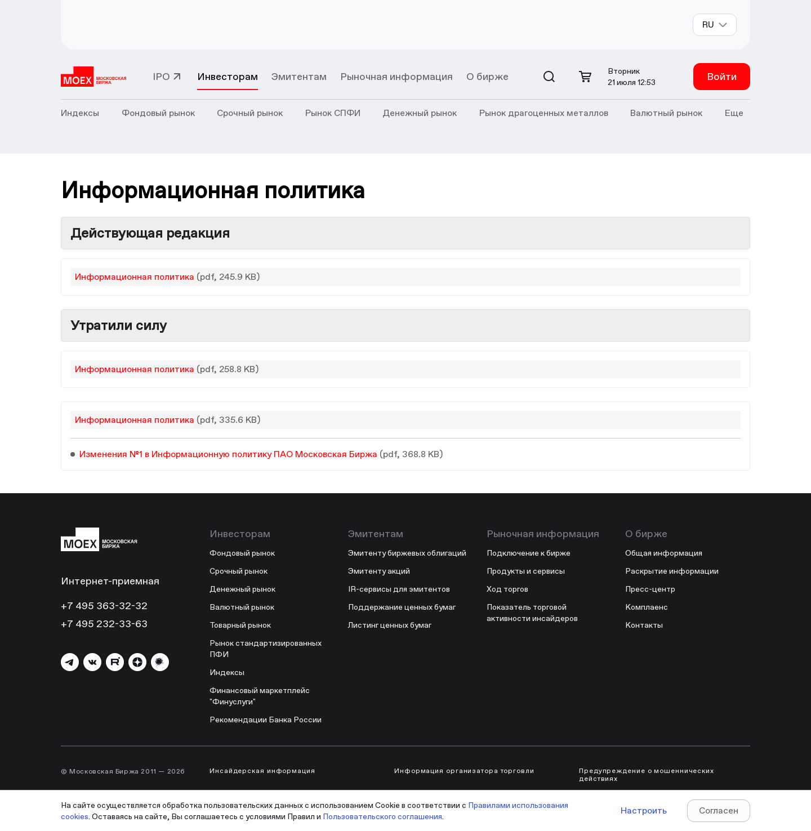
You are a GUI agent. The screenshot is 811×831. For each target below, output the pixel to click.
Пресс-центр (650, 589)
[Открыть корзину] (585, 76)
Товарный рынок (240, 625)
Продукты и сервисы (526, 571)
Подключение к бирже (529, 553)
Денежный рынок (242, 589)
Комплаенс (646, 607)
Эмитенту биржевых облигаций (407, 553)
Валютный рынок (242, 607)
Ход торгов (507, 589)
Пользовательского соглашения (382, 816)
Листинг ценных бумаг (389, 625)
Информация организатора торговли (464, 771)
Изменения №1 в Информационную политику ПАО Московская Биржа (228, 454)
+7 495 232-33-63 (104, 623)
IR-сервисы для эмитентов (399, 589)
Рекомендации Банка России (266, 719)
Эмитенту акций (379, 571)
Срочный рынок (239, 571)
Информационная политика (134, 277)
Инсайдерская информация (262, 771)
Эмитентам (299, 76)
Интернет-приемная (110, 580)
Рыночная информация (396, 76)
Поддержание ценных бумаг (402, 607)
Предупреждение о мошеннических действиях (646, 775)
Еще (734, 113)
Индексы (227, 672)
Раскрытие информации (672, 571)
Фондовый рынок (242, 553)
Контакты (644, 625)
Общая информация (663, 553)
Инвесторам (227, 76)
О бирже (487, 76)
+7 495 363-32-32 (104, 605)
